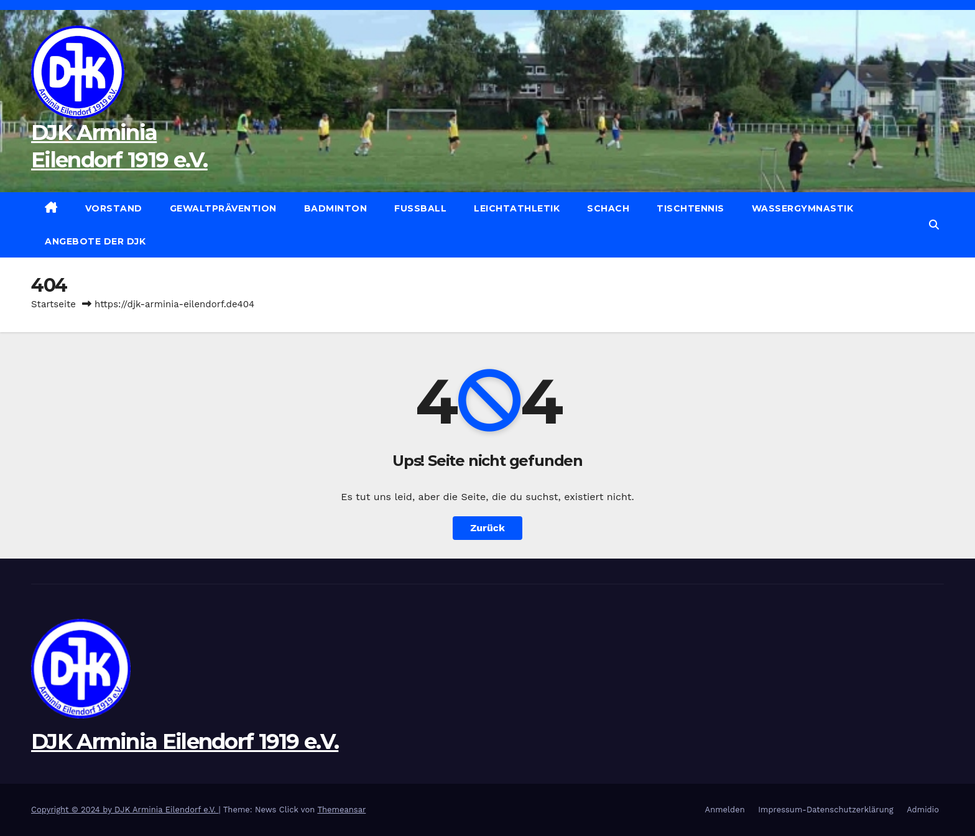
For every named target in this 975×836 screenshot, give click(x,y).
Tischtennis (690, 208)
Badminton (335, 208)
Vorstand (113, 208)
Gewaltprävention (223, 208)
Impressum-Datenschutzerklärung (825, 809)
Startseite (53, 304)
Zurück (487, 528)
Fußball (420, 208)
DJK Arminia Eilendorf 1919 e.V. (184, 741)
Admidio (923, 809)
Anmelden (725, 809)
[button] (934, 225)
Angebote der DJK (95, 241)
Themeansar (341, 809)
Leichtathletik (517, 208)
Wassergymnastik (803, 208)
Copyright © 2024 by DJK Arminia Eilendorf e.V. (125, 809)
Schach (608, 208)
